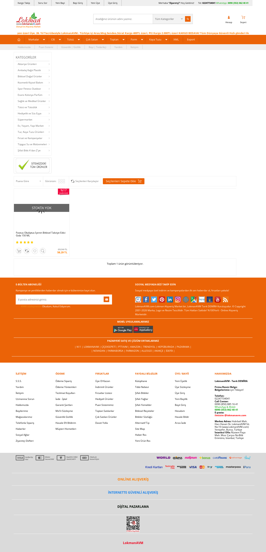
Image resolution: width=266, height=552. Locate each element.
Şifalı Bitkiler (142, 393)
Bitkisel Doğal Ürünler (30, 76)
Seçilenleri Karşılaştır (87, 181)
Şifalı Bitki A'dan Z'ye (29, 150)
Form (134, 39)
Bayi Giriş (78, 2)
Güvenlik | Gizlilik (71, 47)
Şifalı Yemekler (143, 405)
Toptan (114, 39)
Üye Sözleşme (183, 387)
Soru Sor (42, 2)
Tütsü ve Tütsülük (27, 107)
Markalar (33, 39)
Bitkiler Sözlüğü (143, 417)
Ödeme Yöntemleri (66, 387)
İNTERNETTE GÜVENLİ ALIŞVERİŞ (133, 492)
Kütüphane (141, 381)
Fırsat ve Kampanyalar (30, 138)
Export (191, 39)
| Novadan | (99, 350)
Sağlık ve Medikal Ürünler (32, 101)
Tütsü (70, 39)
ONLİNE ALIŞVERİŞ (133, 479)
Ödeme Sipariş (64, 381)
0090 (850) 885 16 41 (226, 404)
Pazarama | (184, 346)
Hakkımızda (24, 47)
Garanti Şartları (64, 405)
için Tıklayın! (229, 389)
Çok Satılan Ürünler (106, 417)
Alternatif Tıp (142, 423)
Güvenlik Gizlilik (64, 417)
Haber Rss (140, 435)
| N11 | (79, 346)
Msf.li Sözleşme (64, 411)
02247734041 (208, 2)
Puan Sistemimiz (104, 405)
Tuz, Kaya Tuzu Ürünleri (31, 132)
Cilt (53, 39)
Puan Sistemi (46, 47)
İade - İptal (61, 399)
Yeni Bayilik (181, 399)
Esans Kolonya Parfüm (30, 95)
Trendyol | (150, 346)
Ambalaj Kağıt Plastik (29, 70)
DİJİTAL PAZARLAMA (133, 506)
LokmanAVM (133, 543)
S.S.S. (19, 381)
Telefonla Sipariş (25, 423)
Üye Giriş (112, 2)
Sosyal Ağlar (22, 435)
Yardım (118, 47)
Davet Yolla (101, 423)
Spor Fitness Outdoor (29, 88)
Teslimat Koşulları (65, 393)
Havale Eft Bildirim (66, 423)
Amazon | (136, 346)
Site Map (140, 429)
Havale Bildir (182, 417)
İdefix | (170, 350)
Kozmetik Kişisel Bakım (30, 82)
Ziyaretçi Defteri (25, 440)
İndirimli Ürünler (104, 387)
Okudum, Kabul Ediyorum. (43, 306)
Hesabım (180, 411)
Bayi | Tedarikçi (97, 47)
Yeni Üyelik (181, 381)
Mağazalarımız (24, 417)
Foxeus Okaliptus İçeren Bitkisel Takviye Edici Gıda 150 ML (40, 234)
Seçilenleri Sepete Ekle (123, 181)
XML (176, 39)
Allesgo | (147, 350)
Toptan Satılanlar (104, 411)
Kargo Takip (24, 2)
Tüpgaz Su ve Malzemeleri (32, 144)
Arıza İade (180, 423)
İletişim (134, 47)
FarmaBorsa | (117, 350)
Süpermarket (25, 119)
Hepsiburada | (167, 346)
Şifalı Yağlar (141, 399)
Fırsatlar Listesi (103, 393)
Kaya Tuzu (155, 39)
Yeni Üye (95, 2)
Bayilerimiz (22, 411)
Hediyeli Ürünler (104, 399)
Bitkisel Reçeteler (144, 411)
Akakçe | (160, 350)
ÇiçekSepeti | (109, 346)
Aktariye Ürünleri (27, 64)
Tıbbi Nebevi (142, 387)
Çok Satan (92, 39)
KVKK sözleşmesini (31, 306)
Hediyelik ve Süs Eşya (29, 113)
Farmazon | (133, 350)
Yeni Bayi (60, 2)
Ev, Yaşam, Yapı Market (31, 125)
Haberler (21, 429)
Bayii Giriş (180, 405)
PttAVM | (124, 346)
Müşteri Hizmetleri (66, 429)
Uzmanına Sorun (25, 399)
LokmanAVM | (92, 346)
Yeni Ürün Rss (142, 440)
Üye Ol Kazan (102, 381)
